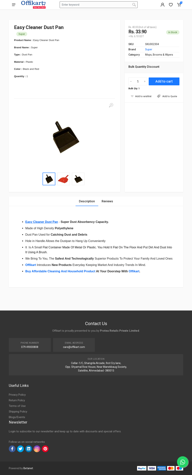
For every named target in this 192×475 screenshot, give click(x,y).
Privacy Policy (17, 394)
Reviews (107, 201)
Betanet (28, 468)
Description (87, 201)
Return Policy (17, 400)
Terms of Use (17, 406)
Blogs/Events (17, 417)
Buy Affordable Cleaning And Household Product (60, 271)
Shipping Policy (18, 411)
